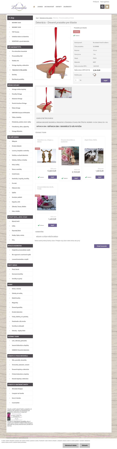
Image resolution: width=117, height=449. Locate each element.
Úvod (37, 18)
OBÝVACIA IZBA (41, 126)
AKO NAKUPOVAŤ (49, 7)
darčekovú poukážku (20, 421)
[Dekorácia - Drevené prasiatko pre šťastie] (52, 27)
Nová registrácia (104, 2)
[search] (102, 7)
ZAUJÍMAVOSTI (67, 7)
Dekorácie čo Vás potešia (46, 18)
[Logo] (19, 6)
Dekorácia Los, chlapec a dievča (45, 141)
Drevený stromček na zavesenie (68, 141)
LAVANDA (40, 7)
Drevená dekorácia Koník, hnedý (45, 188)
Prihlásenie (96, 2)
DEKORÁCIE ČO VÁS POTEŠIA (71, 126)
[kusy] (76, 80)
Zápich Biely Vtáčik (91, 140)
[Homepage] (34, 7)
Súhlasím (85, 445)
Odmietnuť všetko (71, 445)
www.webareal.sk (23, 438)
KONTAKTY (59, 7)
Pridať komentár (102, 246)
